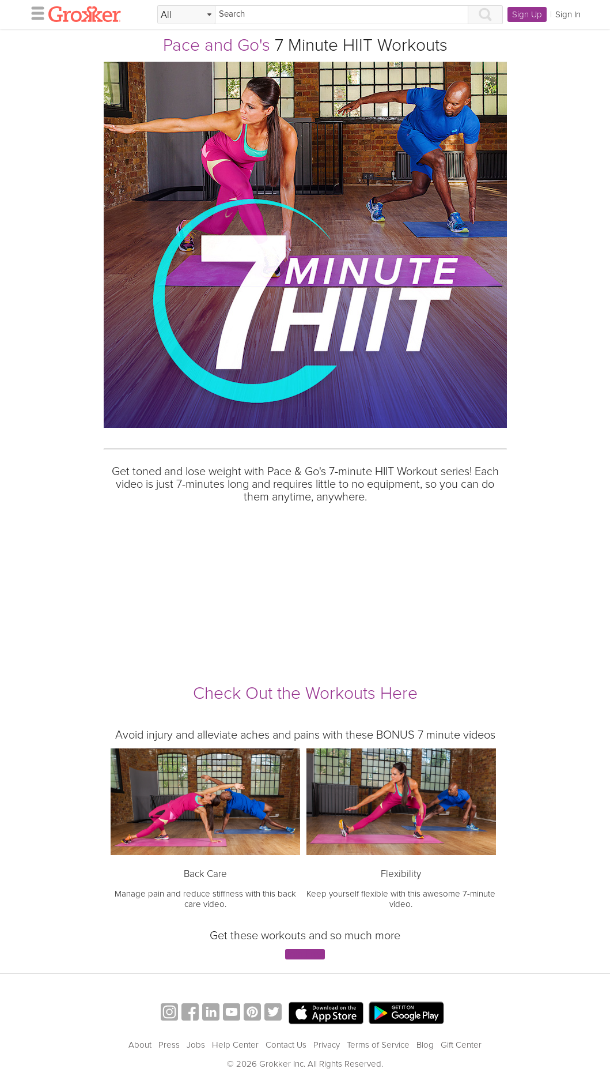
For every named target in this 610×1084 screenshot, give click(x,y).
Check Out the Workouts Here (305, 693)
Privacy (326, 1045)
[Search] (341, 14)
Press (169, 1045)
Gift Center (461, 1045)
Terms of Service (378, 1045)
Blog (425, 1045)
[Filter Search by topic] (186, 15)
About (139, 1045)
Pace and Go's (216, 45)
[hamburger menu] (34, 13)
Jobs (196, 1045)
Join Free (305, 954)
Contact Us (286, 1045)
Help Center (235, 1045)
